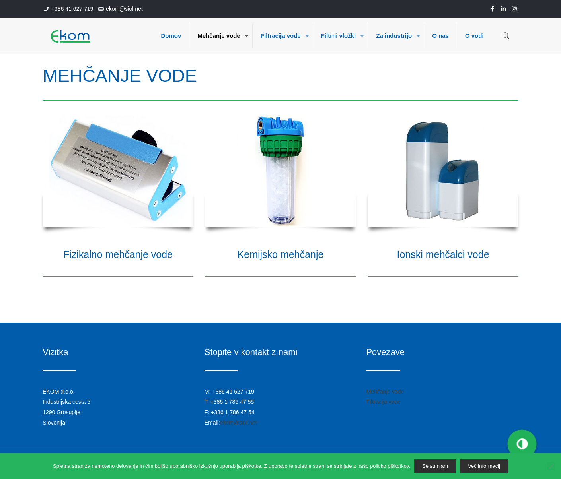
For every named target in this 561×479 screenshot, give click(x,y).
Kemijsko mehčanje (281, 254)
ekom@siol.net (124, 9)
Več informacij (484, 466)
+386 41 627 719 (72, 9)
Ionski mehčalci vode (443, 254)
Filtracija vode (383, 402)
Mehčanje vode (385, 391)
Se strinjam (435, 466)
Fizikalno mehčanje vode (118, 254)
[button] (521, 444)
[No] (551, 466)
